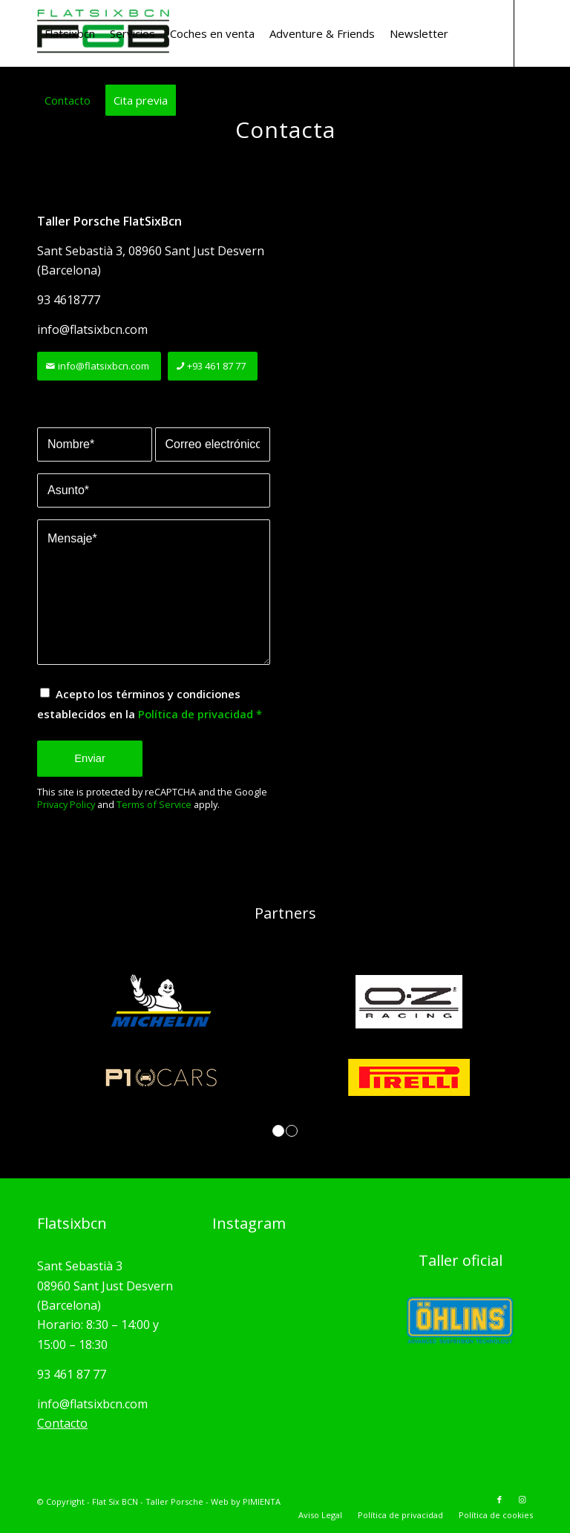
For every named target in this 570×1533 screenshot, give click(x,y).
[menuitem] (69, 33)
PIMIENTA (262, 1501)
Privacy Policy (66, 804)
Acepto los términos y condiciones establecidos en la (149, 703)
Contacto (62, 1423)
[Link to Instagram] (64, 166)
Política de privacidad (195, 713)
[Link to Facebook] (41, 166)
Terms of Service (154, 804)
